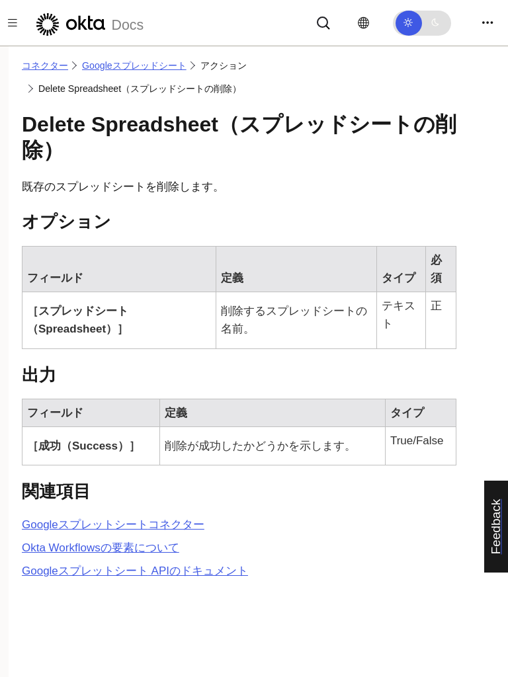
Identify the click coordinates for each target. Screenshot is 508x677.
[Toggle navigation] (487, 23)
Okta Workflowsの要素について (100, 547)
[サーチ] (323, 22)
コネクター (45, 65)
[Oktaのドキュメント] (88, 23)
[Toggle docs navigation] (12, 23)
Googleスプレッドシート (134, 65)
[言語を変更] (363, 23)
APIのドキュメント (135, 571)
